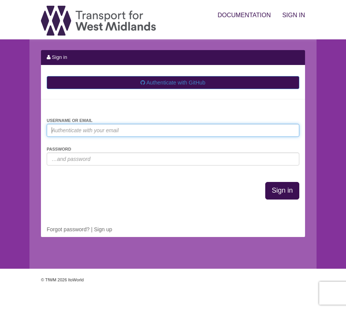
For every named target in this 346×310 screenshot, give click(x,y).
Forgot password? (68, 229)
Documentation (244, 15)
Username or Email (70, 120)
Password (59, 149)
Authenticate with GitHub (172, 83)
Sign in (293, 15)
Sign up (103, 229)
